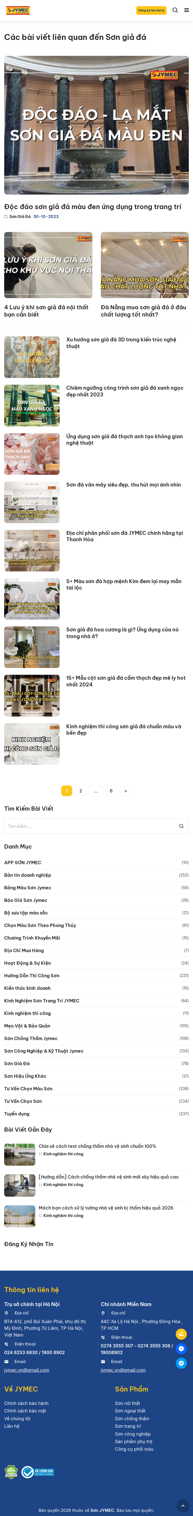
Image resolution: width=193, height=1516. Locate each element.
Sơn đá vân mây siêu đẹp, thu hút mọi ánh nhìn (123, 485)
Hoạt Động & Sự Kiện (27, 963)
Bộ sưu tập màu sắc (26, 913)
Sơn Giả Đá (20, 216)
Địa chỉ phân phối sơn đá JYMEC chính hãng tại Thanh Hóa (124, 536)
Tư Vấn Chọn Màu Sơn (28, 1088)
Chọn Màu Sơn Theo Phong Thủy (40, 925)
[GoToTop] (183, 1506)
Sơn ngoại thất (130, 1411)
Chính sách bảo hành (26, 1403)
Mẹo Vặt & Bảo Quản (27, 1026)
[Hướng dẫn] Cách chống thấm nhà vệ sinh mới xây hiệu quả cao (109, 1177)
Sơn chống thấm (132, 1418)
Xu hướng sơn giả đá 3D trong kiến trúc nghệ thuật (121, 342)
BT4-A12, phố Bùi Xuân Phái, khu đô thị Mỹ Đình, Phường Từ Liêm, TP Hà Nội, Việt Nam (45, 1328)
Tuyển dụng (16, 1114)
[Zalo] (181, 1363)
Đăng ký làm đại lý (151, 10)
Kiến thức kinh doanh (27, 988)
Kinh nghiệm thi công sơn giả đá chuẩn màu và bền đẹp (123, 729)
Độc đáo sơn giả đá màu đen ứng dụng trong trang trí (92, 206)
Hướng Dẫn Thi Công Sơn (31, 975)
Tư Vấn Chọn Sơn (23, 1101)
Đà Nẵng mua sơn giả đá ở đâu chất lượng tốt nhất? (143, 311)
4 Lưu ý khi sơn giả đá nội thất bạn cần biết (46, 311)
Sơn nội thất (127, 1403)
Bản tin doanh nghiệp (27, 875)
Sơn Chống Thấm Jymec (31, 1038)
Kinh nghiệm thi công (27, 1013)
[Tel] (181, 1334)
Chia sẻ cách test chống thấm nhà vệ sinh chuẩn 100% (97, 1146)
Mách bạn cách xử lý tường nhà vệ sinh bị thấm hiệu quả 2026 (106, 1208)
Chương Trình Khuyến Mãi (32, 938)
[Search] (175, 10)
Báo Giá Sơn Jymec (25, 900)
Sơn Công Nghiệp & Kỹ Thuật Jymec (44, 1051)
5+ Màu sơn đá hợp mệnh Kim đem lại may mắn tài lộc (124, 584)
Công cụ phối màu (134, 1449)
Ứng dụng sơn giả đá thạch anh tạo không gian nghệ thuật (124, 439)
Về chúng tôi (17, 1418)
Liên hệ (11, 1426)
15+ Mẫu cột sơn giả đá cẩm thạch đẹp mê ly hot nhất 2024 (126, 681)
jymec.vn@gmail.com (26, 1370)
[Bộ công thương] (37, 1473)
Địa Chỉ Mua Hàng (24, 950)
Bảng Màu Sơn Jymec (27, 887)
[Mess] (181, 1348)
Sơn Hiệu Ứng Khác (25, 1076)
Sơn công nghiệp (133, 1434)
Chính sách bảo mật (25, 1411)
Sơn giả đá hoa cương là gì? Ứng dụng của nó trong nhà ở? (122, 632)
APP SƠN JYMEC (22, 862)
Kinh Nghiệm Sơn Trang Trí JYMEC (41, 1001)
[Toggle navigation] (186, 10)
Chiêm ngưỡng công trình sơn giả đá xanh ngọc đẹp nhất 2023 (125, 391)
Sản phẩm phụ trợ (133, 1441)
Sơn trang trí (128, 1426)
